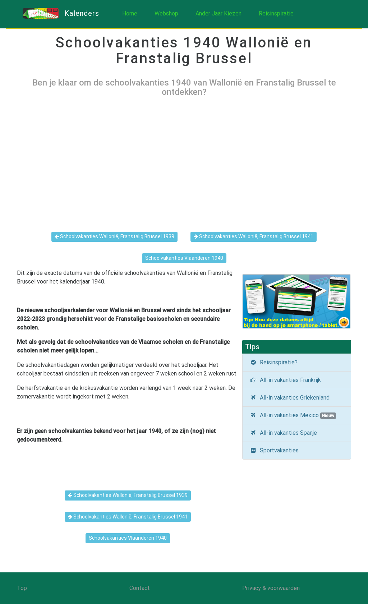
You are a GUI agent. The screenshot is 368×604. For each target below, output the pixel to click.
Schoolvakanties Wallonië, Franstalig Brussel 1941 (253, 236)
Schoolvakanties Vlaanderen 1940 (184, 258)
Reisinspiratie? (274, 362)
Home (129, 13)
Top (22, 588)
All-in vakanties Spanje (283, 432)
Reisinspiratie (276, 13)
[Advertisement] (184, 158)
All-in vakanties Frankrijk (285, 380)
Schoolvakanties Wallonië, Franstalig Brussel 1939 (114, 236)
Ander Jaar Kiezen (219, 13)
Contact (139, 588)
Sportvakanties (274, 450)
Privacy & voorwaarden (271, 588)
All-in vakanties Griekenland (290, 397)
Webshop (166, 13)
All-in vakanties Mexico (293, 415)
